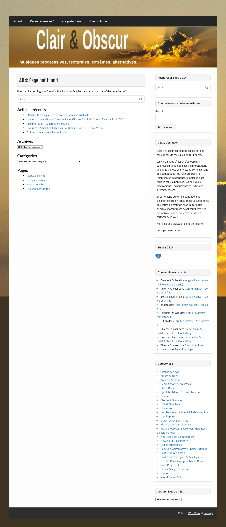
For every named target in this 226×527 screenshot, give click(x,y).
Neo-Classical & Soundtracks (177, 436)
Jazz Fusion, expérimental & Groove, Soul (185, 412)
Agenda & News (170, 371)
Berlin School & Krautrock (176, 383)
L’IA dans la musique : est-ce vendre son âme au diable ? (59, 114)
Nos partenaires (71, 21)
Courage (208, 513)
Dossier (165, 396)
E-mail (160, 111)
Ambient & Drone (171, 380)
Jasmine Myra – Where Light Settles (48, 123)
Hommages (167, 408)
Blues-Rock (167, 388)
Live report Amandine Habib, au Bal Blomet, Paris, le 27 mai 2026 (65, 127)
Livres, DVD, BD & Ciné (174, 420)
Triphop (165, 473)
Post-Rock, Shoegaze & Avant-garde (182, 457)
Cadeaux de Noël (36, 175)
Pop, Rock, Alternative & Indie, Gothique (184, 448)
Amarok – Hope (194, 345)
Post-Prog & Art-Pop (173, 452)
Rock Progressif (170, 465)
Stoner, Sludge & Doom (174, 469)
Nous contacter (98, 21)
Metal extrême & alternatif (176, 424)
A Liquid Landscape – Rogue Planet (47, 132)
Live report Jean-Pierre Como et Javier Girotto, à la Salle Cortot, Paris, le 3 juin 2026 (76, 119)
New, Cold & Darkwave (174, 440)
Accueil (18, 21)
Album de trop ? (170, 375)
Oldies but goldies (171, 444)
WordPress (194, 513)
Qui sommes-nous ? (42, 21)
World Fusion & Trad (172, 477)
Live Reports (168, 416)
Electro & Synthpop (172, 400)
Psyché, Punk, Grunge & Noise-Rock (182, 461)
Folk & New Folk (170, 404)
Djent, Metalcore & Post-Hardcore (181, 392)
